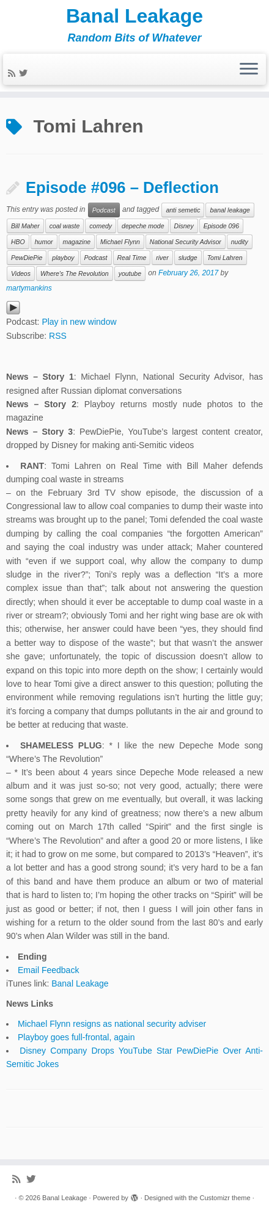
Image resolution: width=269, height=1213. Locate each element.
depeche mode (143, 226)
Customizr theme (224, 1197)
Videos (21, 273)
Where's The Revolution (74, 273)
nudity (239, 241)
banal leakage (229, 210)
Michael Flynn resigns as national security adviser (112, 1024)
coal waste (65, 226)
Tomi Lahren (225, 257)
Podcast (104, 210)
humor (44, 241)
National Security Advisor (185, 241)
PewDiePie (26, 257)
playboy (63, 257)
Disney (184, 226)
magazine (77, 241)
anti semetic (183, 210)
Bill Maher (25, 226)
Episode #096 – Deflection (122, 187)
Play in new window (79, 322)
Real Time (132, 257)
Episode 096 (221, 226)
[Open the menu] (249, 69)
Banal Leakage (134, 16)
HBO (18, 241)
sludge (188, 257)
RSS (58, 336)
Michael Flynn (120, 241)
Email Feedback (48, 970)
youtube (130, 273)
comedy (100, 226)
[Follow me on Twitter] (25, 73)
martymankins (29, 288)
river (162, 257)
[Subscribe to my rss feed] (13, 73)
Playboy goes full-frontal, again (76, 1037)
